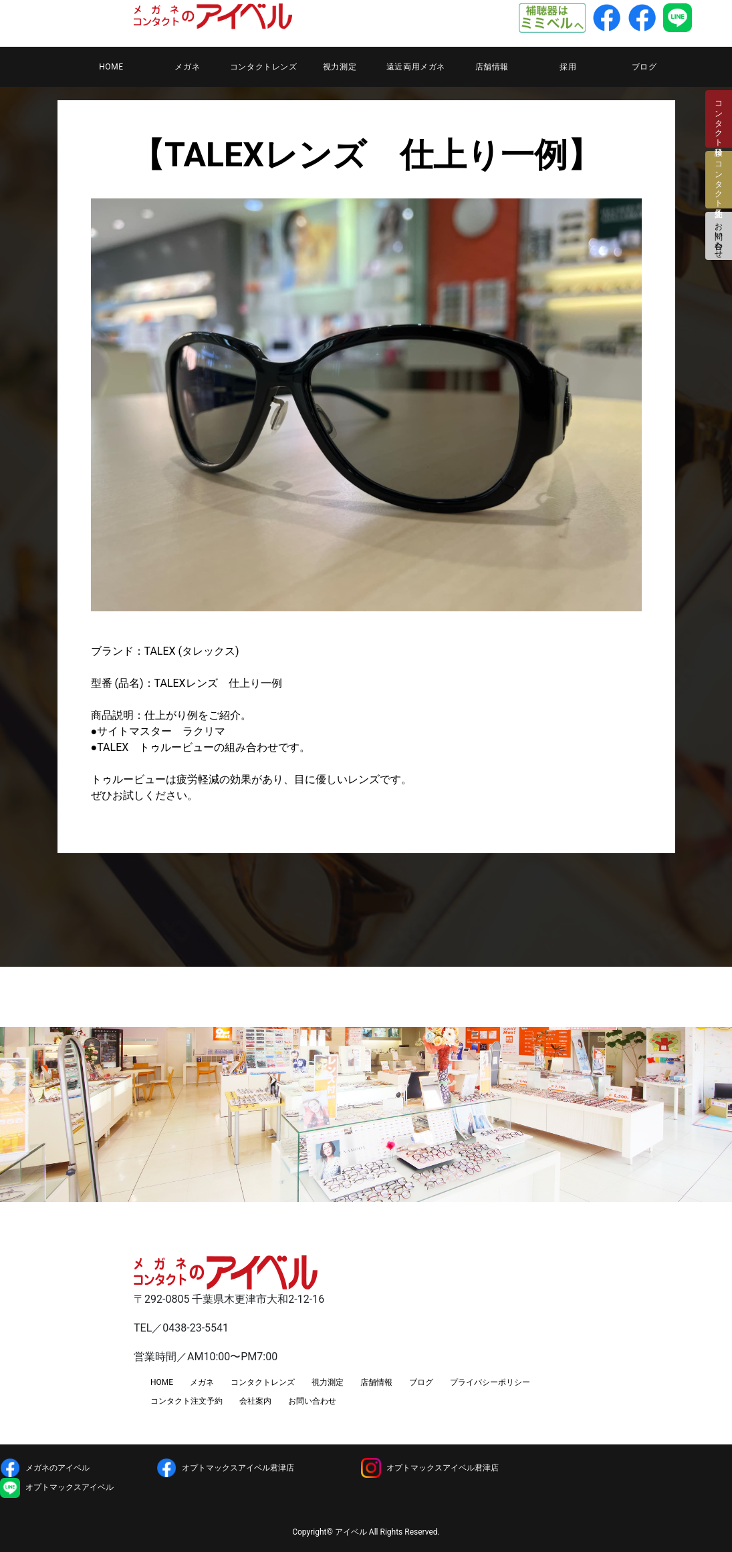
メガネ (187, 66)
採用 (568, 66)
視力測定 (339, 66)
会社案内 (255, 1401)
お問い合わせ (718, 236)
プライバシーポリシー (490, 1382)
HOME (111, 66)
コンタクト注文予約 (186, 1401)
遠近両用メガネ (415, 66)
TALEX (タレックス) (191, 651)
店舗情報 (492, 66)
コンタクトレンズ (263, 66)
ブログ (644, 66)
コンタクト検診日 (718, 119)
